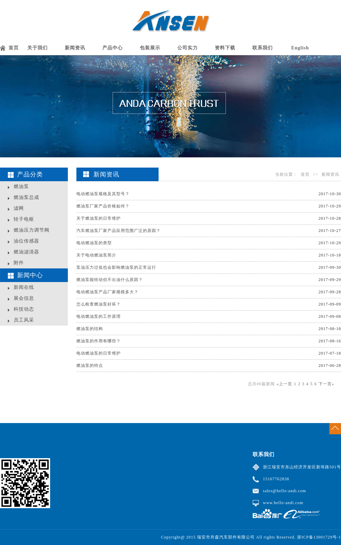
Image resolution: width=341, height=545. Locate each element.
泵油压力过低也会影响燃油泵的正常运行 (116, 267)
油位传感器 (26, 241)
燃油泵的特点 (89, 365)
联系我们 (262, 47)
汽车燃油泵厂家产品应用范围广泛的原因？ (118, 230)
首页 (14, 47)
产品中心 (112, 47)
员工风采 (24, 320)
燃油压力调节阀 (31, 230)
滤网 (19, 208)
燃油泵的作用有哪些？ (98, 341)
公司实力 (187, 47)
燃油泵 (21, 186)
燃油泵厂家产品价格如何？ (103, 206)
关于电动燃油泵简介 (96, 255)
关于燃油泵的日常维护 (98, 218)
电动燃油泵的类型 (94, 242)
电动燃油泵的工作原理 (98, 316)
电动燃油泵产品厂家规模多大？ (107, 292)
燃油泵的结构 (89, 328)
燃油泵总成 (26, 197)
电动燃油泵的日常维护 (98, 353)
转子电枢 (24, 219)
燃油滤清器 (26, 251)
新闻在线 (24, 287)
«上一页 (284, 384)
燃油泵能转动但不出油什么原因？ (109, 279)
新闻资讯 (75, 47)
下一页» (326, 384)
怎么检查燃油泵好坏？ (98, 304)
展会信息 (24, 298)
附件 (19, 262)
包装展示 (150, 47)
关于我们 (37, 47)
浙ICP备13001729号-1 (319, 537)
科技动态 (24, 309)
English (300, 47)
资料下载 (225, 47)
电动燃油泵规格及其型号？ (103, 193)
